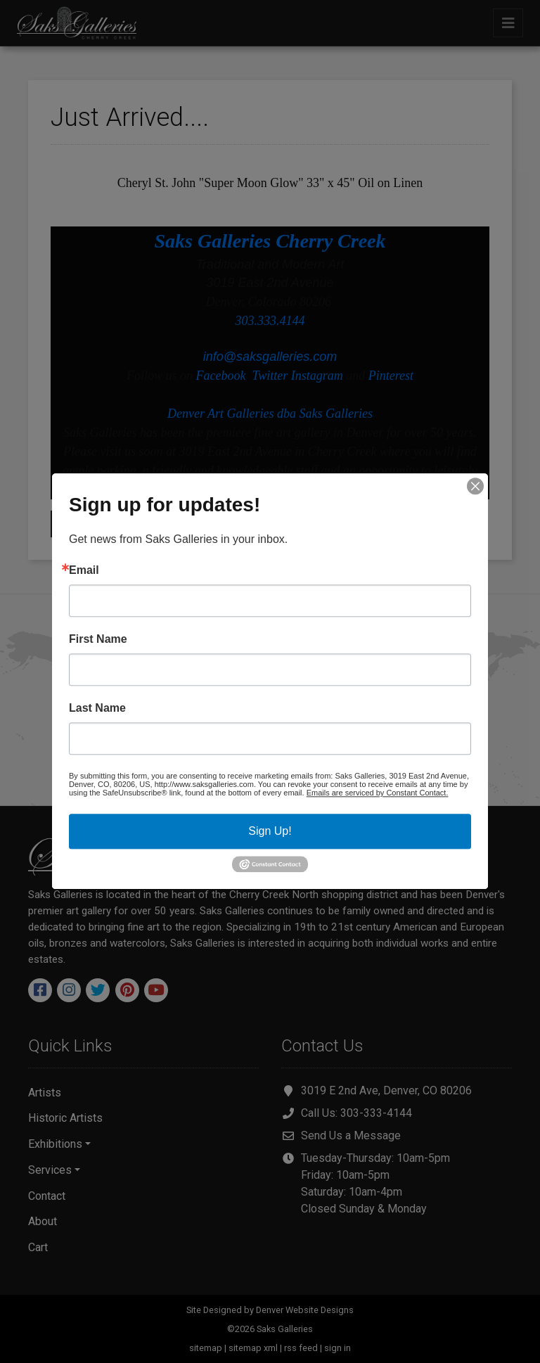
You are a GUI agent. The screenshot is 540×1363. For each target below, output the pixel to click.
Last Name (97, 708)
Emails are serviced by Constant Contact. (378, 792)
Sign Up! (269, 831)
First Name (98, 639)
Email (84, 570)
